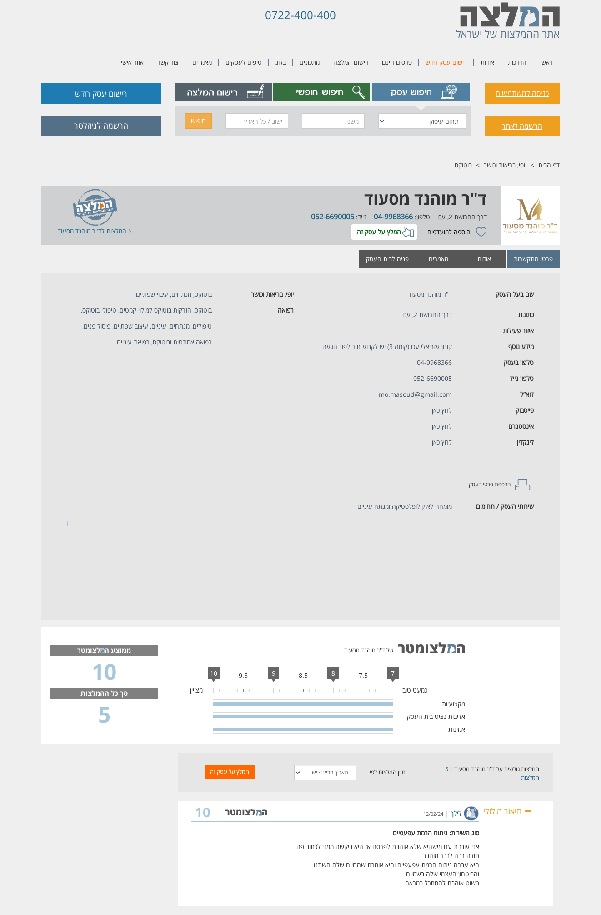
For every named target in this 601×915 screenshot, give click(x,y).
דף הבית (549, 165)
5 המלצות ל (116, 231)
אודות (487, 62)
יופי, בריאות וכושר (505, 165)
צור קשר (168, 62)
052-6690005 (332, 217)
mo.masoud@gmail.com (415, 394)
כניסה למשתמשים (522, 93)
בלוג (280, 62)
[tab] (421, 92)
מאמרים (202, 62)
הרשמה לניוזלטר (101, 125)
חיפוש (198, 120)
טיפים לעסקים (243, 62)
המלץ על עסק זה (379, 231)
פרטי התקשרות (533, 258)
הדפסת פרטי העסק (490, 484)
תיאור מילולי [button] (507, 811)
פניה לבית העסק (387, 258)
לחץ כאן (442, 410)
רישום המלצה (350, 62)
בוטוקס (463, 165)
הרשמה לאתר (522, 126)
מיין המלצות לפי (388, 772)
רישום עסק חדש (446, 62)
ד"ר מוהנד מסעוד (425, 198)
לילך (456, 813)
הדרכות (517, 62)
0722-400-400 (300, 14)
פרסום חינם (397, 62)
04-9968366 (393, 217)
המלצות (530, 777)
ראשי (546, 62)
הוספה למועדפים (449, 231)
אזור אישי (132, 62)
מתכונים (310, 62)
